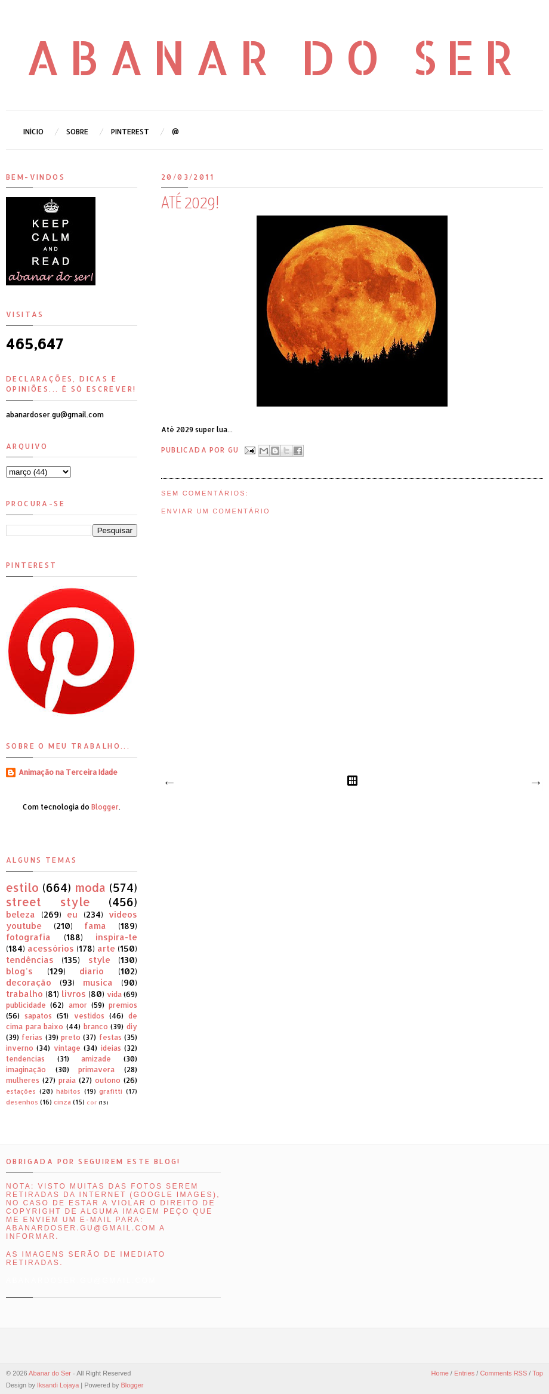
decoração (28, 982)
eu (72, 914)
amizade (96, 1058)
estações (21, 1091)
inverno (19, 1048)
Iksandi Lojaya (58, 1385)
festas (110, 1037)
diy (132, 1026)
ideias (111, 1048)
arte (106, 948)
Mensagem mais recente (169, 783)
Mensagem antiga (535, 783)
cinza (62, 1102)
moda (90, 887)
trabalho (24, 993)
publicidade (26, 1005)
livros (73, 993)
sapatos (38, 1015)
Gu (235, 449)
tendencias (25, 1058)
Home (439, 1373)
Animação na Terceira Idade (68, 772)
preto (71, 1037)
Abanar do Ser (275, 57)
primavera (96, 1069)
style (99, 959)
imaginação (26, 1069)
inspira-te (116, 937)
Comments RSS (503, 1373)
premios (123, 1005)
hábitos (68, 1091)
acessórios (50, 948)
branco (96, 1026)
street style (48, 901)
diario (91, 971)
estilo (22, 887)
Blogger (105, 806)
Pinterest (130, 131)
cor (92, 1102)
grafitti (110, 1091)
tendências (30, 959)
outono (108, 1080)
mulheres (22, 1080)
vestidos (89, 1015)
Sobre (77, 131)
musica (98, 982)
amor (78, 1005)
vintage (67, 1048)
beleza (20, 914)
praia (67, 1080)
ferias (31, 1037)
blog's (19, 971)
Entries (464, 1373)
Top (537, 1373)
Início (33, 131)
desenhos (22, 1102)
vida (114, 994)
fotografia (28, 937)
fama (95, 925)
